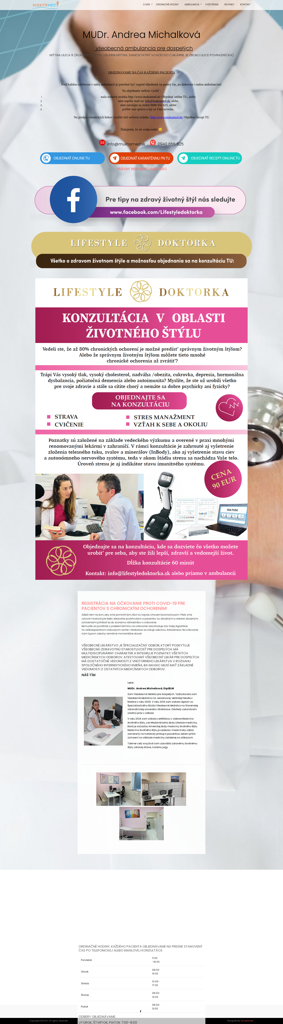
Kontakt (245, 4)
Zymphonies (247, 1020)
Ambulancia (193, 6)
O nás (148, 6)
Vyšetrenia (212, 4)
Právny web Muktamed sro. (142, 168)
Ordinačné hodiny (167, 4)
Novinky (229, 4)
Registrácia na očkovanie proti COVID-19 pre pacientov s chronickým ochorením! (133, 605)
